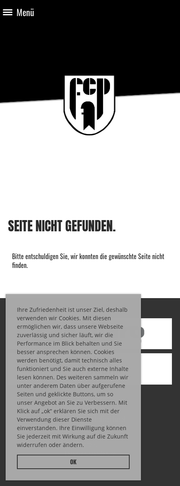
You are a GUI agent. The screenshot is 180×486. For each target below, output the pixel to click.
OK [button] (73, 461)
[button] (87, 446)
